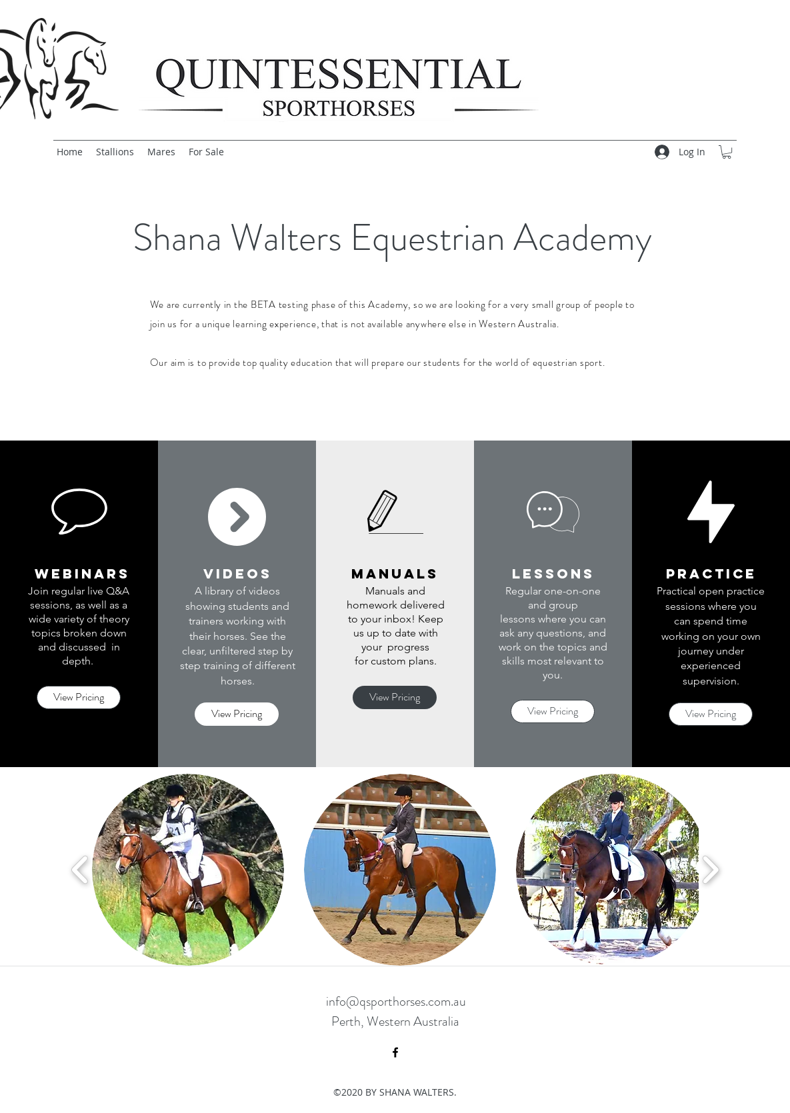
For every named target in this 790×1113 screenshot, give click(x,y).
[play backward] (80, 870)
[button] (727, 152)
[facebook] (395, 1052)
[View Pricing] (79, 697)
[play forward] (710, 870)
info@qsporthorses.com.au (396, 1001)
